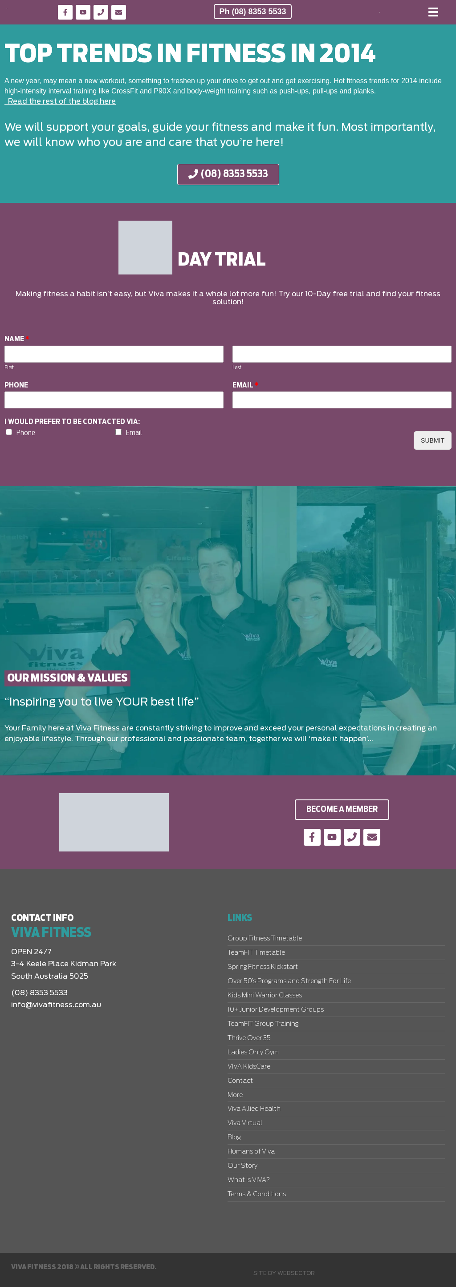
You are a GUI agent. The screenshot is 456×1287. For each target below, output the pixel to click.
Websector (296, 1273)
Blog (234, 1137)
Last (236, 368)
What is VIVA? (249, 1180)
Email (245, 385)
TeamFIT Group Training (263, 1024)
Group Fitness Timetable (265, 939)
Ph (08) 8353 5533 (252, 11)
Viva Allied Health (254, 1109)
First (9, 368)
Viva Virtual (245, 1123)
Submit (432, 440)
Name (16, 339)
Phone (16, 385)
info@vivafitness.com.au (56, 1005)
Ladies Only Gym (253, 1052)
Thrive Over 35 (249, 1038)
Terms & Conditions (257, 1194)
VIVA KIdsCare (249, 1067)
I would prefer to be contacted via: (72, 422)
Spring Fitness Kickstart (263, 967)
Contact (240, 1081)
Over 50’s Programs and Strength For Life (289, 981)
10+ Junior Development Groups (276, 1010)
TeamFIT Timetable (256, 953)
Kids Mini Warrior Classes (265, 995)
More (235, 1095)
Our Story (242, 1166)
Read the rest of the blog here (60, 101)
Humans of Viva (251, 1152)
